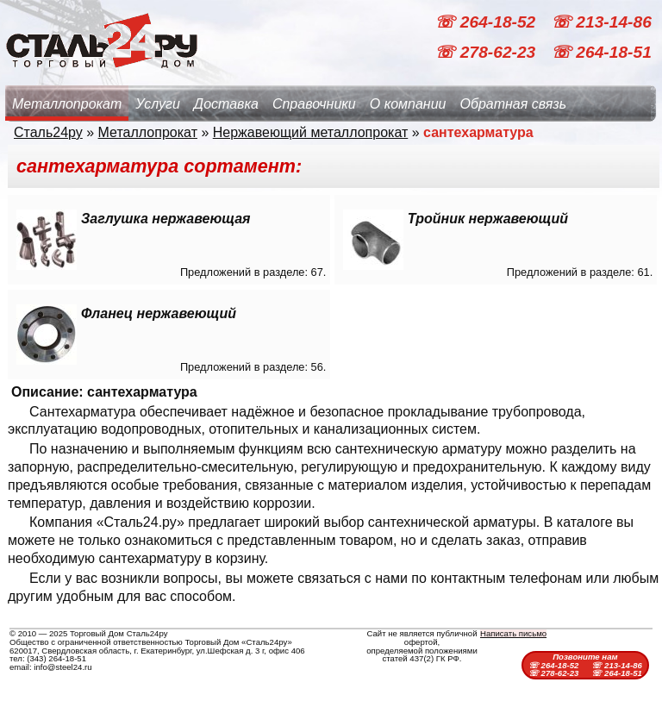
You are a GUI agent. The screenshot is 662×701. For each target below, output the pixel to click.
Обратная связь (512, 104)
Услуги (157, 104)
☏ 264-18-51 (601, 52)
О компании (408, 104)
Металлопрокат (67, 104)
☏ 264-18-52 (487, 22)
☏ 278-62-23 (487, 52)
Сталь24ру (48, 132)
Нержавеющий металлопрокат (311, 132)
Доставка (226, 104)
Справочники (314, 104)
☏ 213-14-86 (601, 22)
